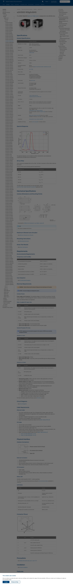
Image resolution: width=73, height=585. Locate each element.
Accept (5, 582)
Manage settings (14, 582)
